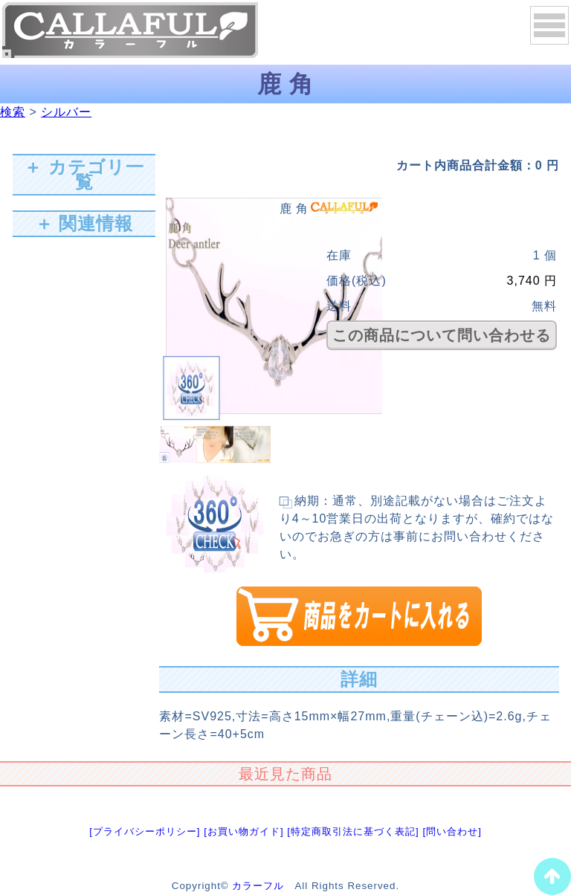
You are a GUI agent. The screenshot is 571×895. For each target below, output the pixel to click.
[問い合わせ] (451, 831)
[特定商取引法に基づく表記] (353, 831)
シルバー (66, 112)
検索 (12, 112)
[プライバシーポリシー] (144, 831)
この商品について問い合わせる (441, 335)
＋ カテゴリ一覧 (84, 174)
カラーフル (258, 885)
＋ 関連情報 (84, 223)
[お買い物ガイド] (243, 831)
